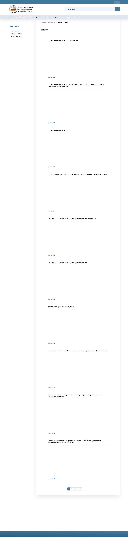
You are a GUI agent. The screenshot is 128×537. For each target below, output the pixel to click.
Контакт (68, 17)
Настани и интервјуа (16, 33)
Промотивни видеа (16, 36)
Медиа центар (57, 17)
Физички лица (20, 17)
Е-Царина (46, 17)
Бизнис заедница (34, 17)
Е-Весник (77, 17)
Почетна (43, 22)
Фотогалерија (15, 31)
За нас (11, 17)
